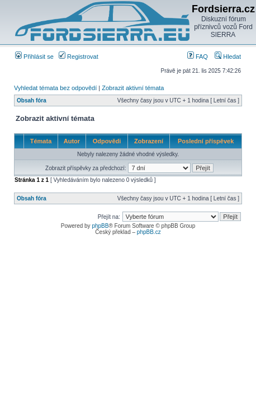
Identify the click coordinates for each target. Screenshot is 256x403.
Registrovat (78, 56)
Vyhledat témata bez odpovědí (55, 88)
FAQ (197, 56)
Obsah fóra (31, 100)
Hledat (228, 56)
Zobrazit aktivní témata (133, 88)
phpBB (100, 226)
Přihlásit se (34, 56)
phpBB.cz (149, 232)
